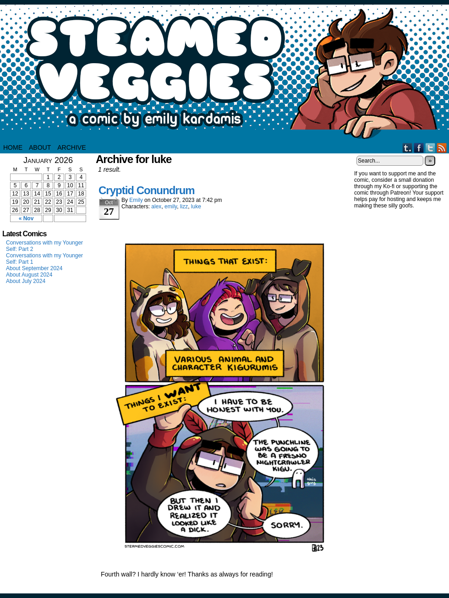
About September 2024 (34, 268)
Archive (71, 147)
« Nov (26, 218)
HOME (12, 147)
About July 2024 (25, 281)
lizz (184, 206)
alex (156, 206)
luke (196, 206)
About (40, 147)
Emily (135, 200)
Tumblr (407, 147)
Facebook (419, 147)
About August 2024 (29, 275)
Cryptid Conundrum (147, 190)
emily (170, 206)
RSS (442, 147)
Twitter (430, 147)
